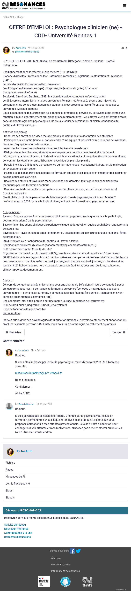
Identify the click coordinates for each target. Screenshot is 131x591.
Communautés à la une (18, 532)
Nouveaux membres (16, 528)
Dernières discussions (17, 537)
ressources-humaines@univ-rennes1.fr (38, 373)
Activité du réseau (15, 524)
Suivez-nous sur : (59, 550)
